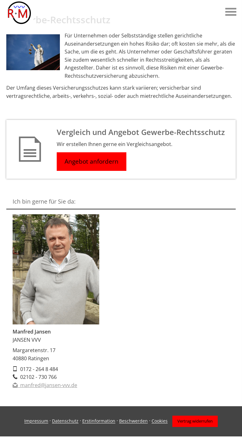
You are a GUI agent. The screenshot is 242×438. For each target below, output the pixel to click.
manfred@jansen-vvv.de (45, 385)
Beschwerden (133, 421)
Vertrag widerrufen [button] (195, 421)
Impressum (36, 421)
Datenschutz (65, 421)
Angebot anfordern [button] (91, 161)
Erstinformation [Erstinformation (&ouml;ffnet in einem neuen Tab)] (98, 421)
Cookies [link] (160, 421)
